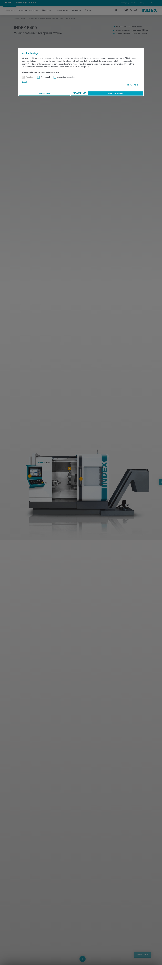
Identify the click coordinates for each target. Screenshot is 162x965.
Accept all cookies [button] (132, 93)
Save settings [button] (95, 93)
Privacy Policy (112, 93)
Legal (24, 82)
